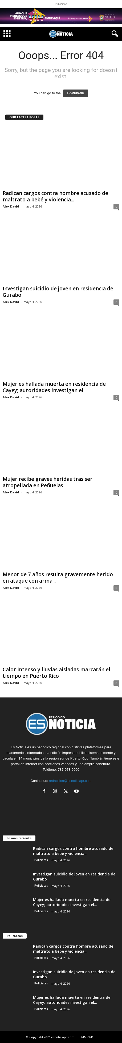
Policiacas (41, 860)
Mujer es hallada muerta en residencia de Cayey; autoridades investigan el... (54, 387)
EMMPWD (86, 1037)
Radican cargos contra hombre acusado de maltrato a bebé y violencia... (55, 196)
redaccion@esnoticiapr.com (70, 781)
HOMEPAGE (75, 93)
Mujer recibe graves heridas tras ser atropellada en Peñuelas (47, 482)
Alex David (11, 206)
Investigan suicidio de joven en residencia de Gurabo (58, 291)
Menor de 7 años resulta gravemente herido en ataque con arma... (58, 577)
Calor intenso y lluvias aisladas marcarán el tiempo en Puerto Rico (56, 672)
